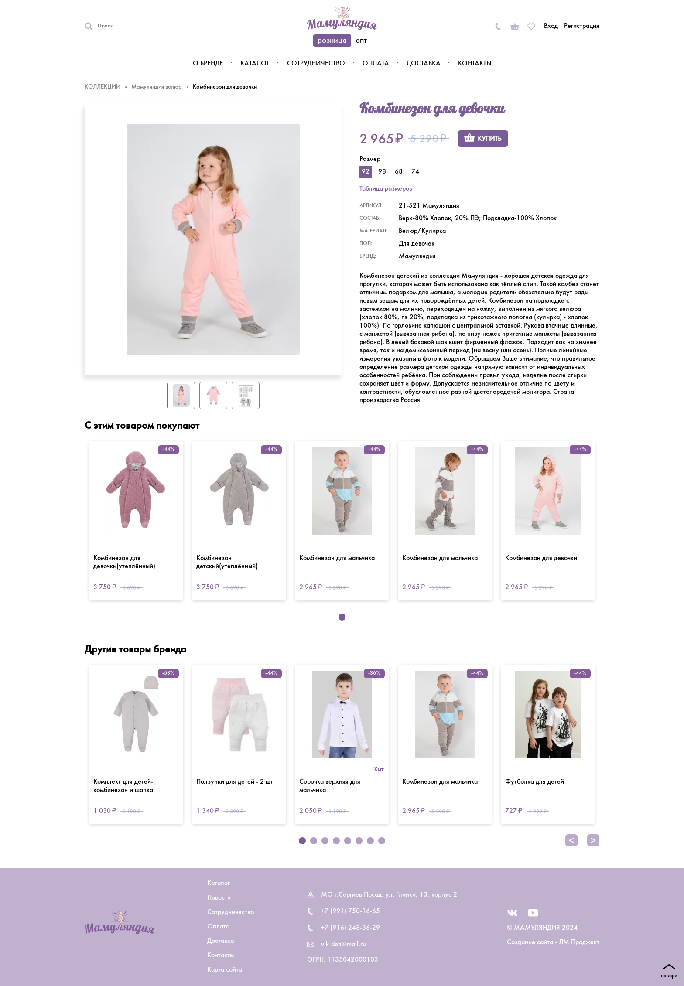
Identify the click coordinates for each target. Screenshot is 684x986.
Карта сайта (224, 969)
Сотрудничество (316, 63)
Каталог (255, 63)
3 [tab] (324, 840)
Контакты (475, 63)
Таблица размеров (385, 188)
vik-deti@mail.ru (343, 944)
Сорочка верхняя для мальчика (329, 786)
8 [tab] (381, 840)
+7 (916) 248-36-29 (350, 928)
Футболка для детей (534, 781)
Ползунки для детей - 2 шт (234, 781)
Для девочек (416, 243)
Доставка (424, 63)
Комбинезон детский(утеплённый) (227, 562)
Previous (571, 840)
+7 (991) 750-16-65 (350, 911)
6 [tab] (359, 840)
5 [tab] (347, 840)
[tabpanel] (136, 520)
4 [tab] (336, 840)
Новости (219, 897)
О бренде (208, 63)
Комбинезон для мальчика (337, 558)
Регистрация (581, 26)
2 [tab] (313, 840)
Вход (551, 26)
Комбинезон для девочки (541, 558)
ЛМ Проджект (579, 942)
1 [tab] (342, 617)
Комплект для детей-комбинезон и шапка (123, 786)
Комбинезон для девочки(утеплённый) (124, 562)
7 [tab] (370, 840)
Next (593, 840)
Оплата (376, 63)
